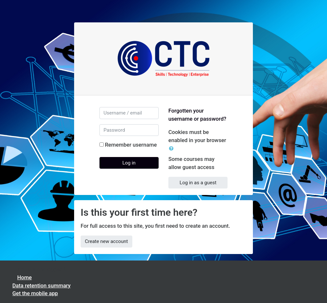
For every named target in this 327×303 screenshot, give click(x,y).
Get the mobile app (35, 293)
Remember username (131, 145)
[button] (172, 149)
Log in (129, 163)
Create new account (106, 241)
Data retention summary (41, 286)
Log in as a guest (198, 183)
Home (24, 277)
